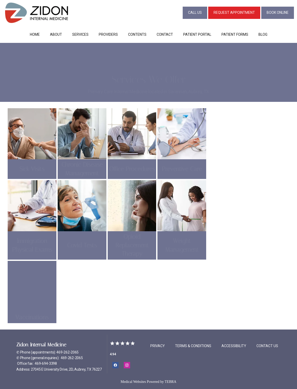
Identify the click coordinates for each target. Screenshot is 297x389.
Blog (262, 34)
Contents (137, 34)
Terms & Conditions (193, 346)
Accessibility (233, 346)
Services (80, 34)
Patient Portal (197, 34)
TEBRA (170, 382)
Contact (165, 34)
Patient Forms (234, 34)
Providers (108, 34)
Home (35, 34)
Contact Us (267, 346)
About (56, 34)
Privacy (157, 346)
